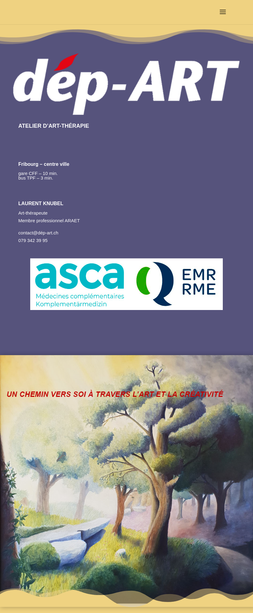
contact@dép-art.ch (38, 232)
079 (22, 240)
